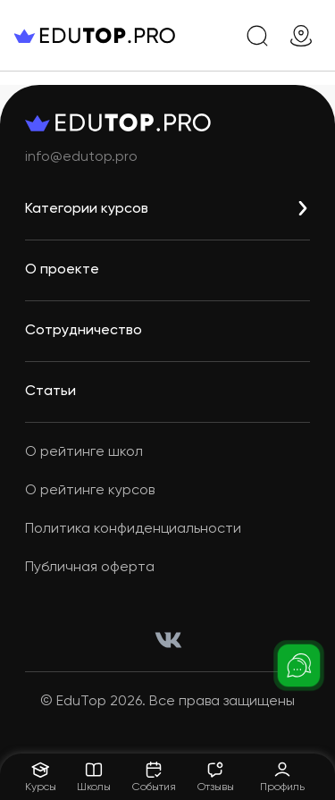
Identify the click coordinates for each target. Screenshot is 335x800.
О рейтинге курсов (90, 491)
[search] (257, 35)
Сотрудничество (83, 331)
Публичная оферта (90, 567)
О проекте (62, 270)
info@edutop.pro (81, 157)
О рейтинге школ (84, 452)
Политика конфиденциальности (133, 529)
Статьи (50, 391)
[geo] (301, 35)
